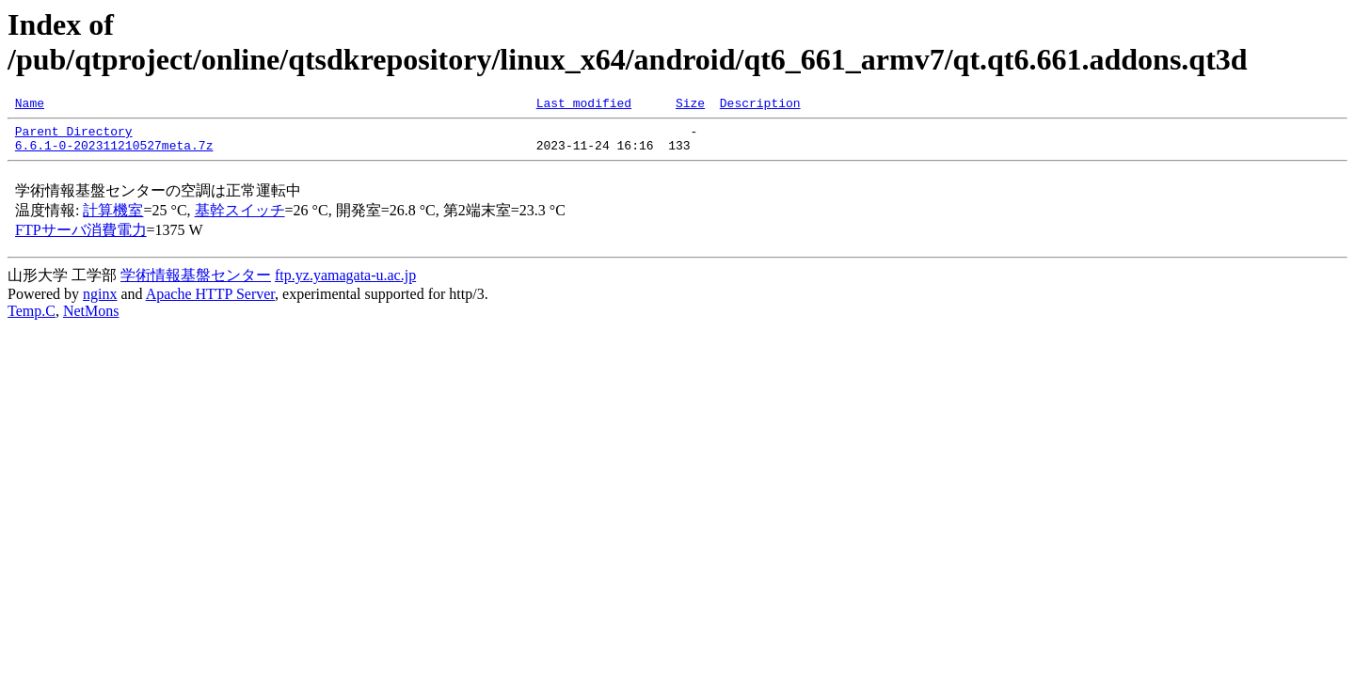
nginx (100, 302)
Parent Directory (74, 136)
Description (760, 105)
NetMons (91, 319)
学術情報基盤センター (195, 283)
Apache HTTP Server (210, 302)
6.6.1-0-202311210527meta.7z (114, 153)
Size (690, 105)
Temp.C (32, 319)
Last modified (583, 105)
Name (29, 105)
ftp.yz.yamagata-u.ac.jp (345, 283)
